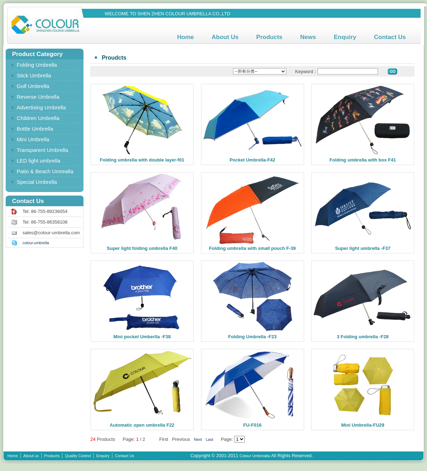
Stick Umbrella (34, 75)
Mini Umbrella (33, 139)
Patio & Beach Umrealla (45, 171)
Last (209, 439)
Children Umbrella (38, 118)
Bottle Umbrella (35, 129)
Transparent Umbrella (42, 150)
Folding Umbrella (37, 65)
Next (198, 439)
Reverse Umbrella (38, 97)
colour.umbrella (35, 243)
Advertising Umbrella (41, 107)
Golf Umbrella (33, 86)
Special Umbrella (37, 182)
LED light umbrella (38, 161)
